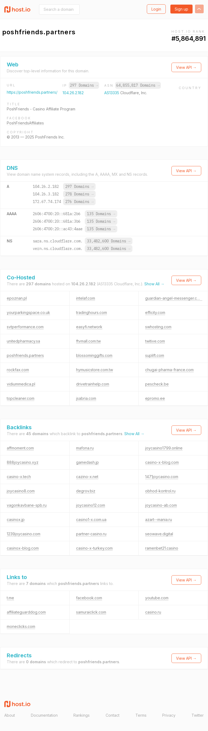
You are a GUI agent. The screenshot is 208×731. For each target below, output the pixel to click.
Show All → (154, 284)
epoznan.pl (17, 298)
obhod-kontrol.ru (160, 491)
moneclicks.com (21, 626)
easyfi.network (89, 326)
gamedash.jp (87, 462)
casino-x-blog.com (162, 462)
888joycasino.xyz (22, 462)
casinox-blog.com (23, 548)
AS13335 (112, 92)
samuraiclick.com (91, 612)
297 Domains (84, 85)
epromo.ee (155, 398)
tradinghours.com (91, 312)
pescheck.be (157, 384)
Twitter (197, 715)
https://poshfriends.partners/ (32, 92)
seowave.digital (159, 534)
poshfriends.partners (25, 355)
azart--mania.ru (158, 519)
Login (156, 9)
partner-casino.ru (91, 534)
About (9, 715)
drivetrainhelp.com (92, 384)
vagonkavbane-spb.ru (27, 505)
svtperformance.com (25, 326)
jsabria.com (86, 398)
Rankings (81, 715)
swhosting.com (158, 326)
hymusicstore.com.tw (94, 369)
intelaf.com (85, 298)
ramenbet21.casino (161, 548)
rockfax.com (18, 369)
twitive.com (155, 341)
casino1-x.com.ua (91, 519)
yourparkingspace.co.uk (28, 312)
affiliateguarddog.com (26, 612)
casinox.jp (16, 519)
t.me (10, 597)
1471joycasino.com (161, 476)
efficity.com (155, 312)
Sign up (181, 9)
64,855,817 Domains (138, 85)
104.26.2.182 (73, 92)
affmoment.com (20, 448)
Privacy (169, 715)
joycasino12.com (90, 505)
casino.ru (153, 612)
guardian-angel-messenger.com (173, 298)
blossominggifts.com (94, 355)
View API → (186, 67)
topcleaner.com (20, 398)
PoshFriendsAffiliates (25, 123)
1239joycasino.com (23, 534)
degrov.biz (85, 491)
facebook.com (89, 597)
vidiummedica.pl (21, 384)
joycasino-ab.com (161, 505)
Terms (141, 715)
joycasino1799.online (164, 448)
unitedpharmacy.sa (23, 341)
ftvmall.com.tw (88, 341)
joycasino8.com (21, 491)
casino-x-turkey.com (94, 548)
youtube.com (156, 597)
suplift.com (154, 355)
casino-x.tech (19, 476)
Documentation (44, 715)
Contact (112, 715)
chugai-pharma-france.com (169, 369)
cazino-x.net (87, 476)
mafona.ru (85, 448)
